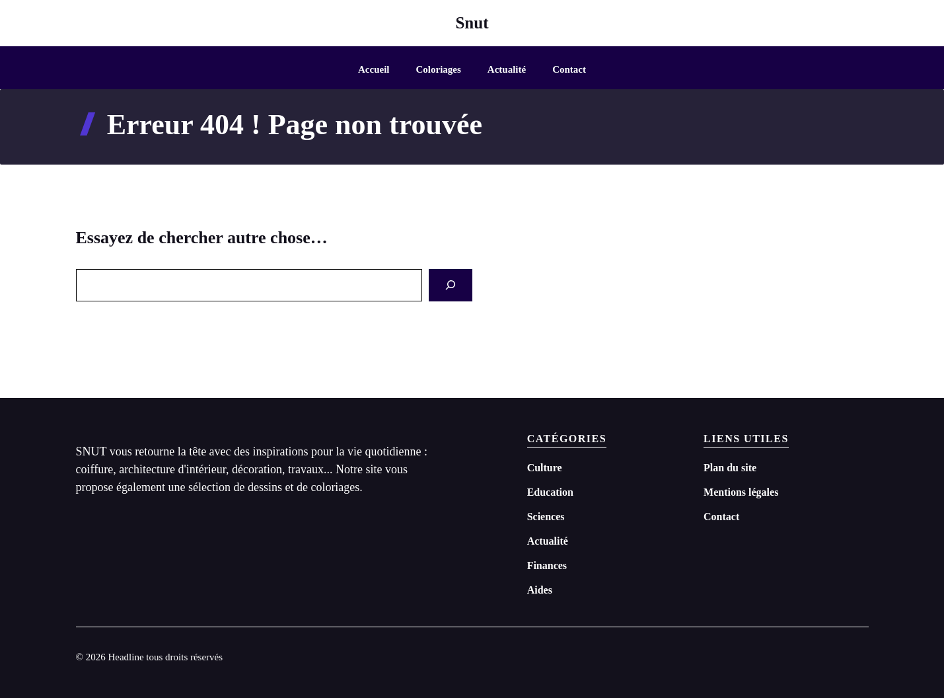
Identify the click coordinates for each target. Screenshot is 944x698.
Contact (569, 69)
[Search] (450, 285)
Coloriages (438, 69)
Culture (544, 467)
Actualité (507, 69)
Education (550, 492)
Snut (471, 23)
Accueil (373, 69)
